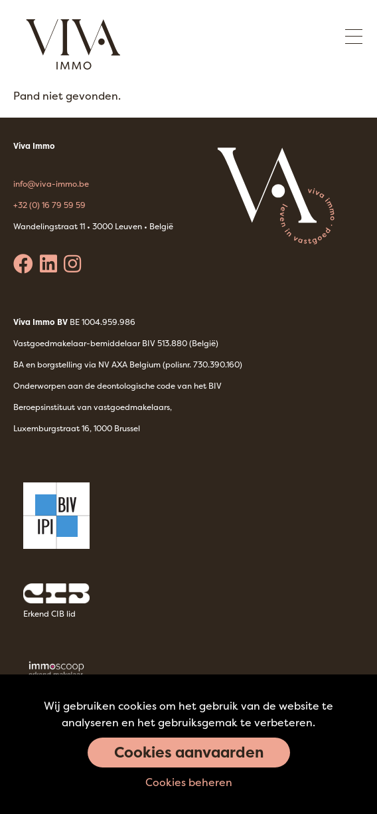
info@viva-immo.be (51, 183)
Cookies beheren (188, 782)
